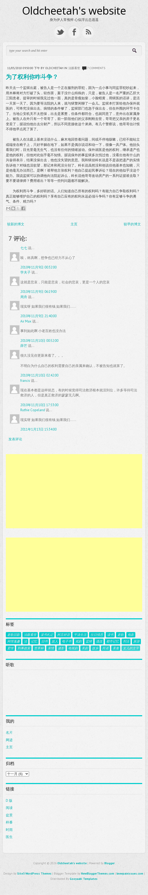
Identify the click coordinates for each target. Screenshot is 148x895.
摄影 (61, 648)
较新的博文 (15, 224)
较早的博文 (132, 224)
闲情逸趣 (13, 641)
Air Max (25, 321)
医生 (9, 837)
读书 (110, 635)
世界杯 (39, 648)
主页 (74, 224)
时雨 (9, 829)
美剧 (85, 648)
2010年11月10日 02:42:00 (39, 375)
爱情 (10, 648)
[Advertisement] (74, 491)
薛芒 (23, 345)
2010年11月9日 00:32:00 (38, 267)
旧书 (44, 641)
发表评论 (15, 439)
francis (25, 380)
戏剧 (78, 641)
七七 (23, 248)
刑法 (126, 641)
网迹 (9, 740)
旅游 (136, 641)
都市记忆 (112, 641)
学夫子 (25, 272)
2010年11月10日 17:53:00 (39, 405)
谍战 (99, 641)
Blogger (109, 863)
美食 (116, 648)
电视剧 (73, 648)
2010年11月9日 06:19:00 (38, 291)
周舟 (23, 297)
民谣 (105, 648)
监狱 (89, 641)
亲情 (51, 648)
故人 (55, 641)
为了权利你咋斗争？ (32, 76)
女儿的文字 (131, 648)
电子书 (66, 641)
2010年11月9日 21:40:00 (38, 316)
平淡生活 (80, 635)
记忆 (34, 641)
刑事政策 (23, 648)
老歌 (120, 635)
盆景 (9, 815)
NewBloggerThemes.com (97, 873)
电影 (131, 635)
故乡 (95, 648)
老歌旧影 (13, 635)
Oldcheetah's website (74, 10)
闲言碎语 (63, 635)
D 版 (9, 800)
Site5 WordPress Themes (34, 873)
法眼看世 (74, 68)
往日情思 (96, 635)
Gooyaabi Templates (84, 879)
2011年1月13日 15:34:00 (38, 429)
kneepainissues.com (130, 873)
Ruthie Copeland (32, 410)
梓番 (9, 822)
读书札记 (46, 635)
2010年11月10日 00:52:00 (39, 340)
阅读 (9, 808)
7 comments (96, 68)
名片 (9, 732)
